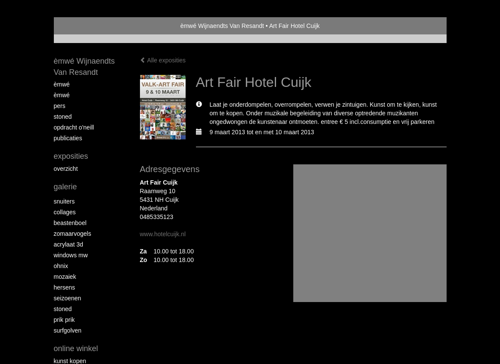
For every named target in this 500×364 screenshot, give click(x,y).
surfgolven (68, 330)
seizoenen (67, 298)
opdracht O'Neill (74, 127)
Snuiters (64, 201)
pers (59, 105)
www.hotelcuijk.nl (163, 234)
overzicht (66, 168)
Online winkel (76, 348)
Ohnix (61, 265)
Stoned (63, 116)
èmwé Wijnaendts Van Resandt (222, 25)
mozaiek (65, 276)
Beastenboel (70, 222)
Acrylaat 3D (68, 244)
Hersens (64, 287)
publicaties (68, 138)
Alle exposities (163, 60)
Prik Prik (64, 319)
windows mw (71, 255)
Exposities (71, 156)
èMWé (62, 84)
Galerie (65, 186)
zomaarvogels (72, 233)
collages (65, 212)
